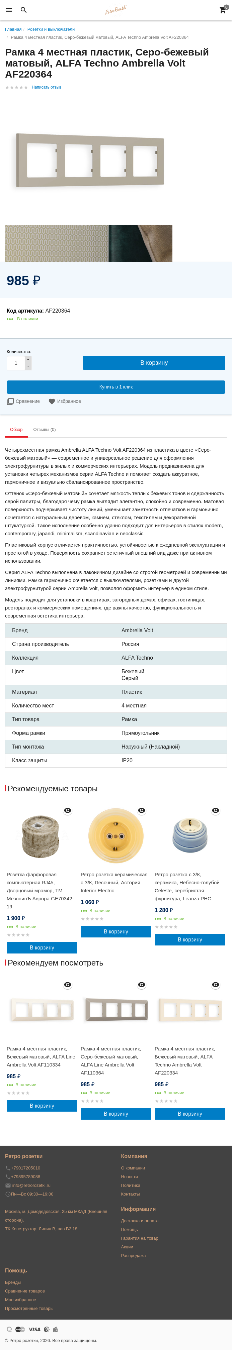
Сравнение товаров (25, 1290)
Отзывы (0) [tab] (44, 429)
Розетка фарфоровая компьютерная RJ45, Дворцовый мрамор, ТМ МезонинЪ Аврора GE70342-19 (40, 890)
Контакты (130, 1194)
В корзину (42, 947)
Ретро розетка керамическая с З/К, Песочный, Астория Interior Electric (114, 882)
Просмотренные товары (29, 1308)
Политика (131, 1185)
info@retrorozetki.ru (31, 1185)
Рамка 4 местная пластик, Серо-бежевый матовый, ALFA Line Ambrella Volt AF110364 (111, 1061)
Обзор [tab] (16, 429)
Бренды (13, 1282)
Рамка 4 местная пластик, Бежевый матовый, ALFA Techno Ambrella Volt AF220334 (185, 1061)
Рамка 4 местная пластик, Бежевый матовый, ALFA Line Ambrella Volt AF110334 (41, 1056)
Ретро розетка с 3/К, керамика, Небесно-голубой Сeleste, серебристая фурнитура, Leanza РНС (187, 886)
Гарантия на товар (139, 1238)
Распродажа (133, 1255)
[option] (42, 877)
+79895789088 (25, 1176)
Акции (127, 1246)
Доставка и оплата (140, 1220)
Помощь (129, 1229)
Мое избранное (20, 1299)
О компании (133, 1167)
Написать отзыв (46, 87)
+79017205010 (25, 1167)
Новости (129, 1176)
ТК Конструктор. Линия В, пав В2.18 (41, 1228)
